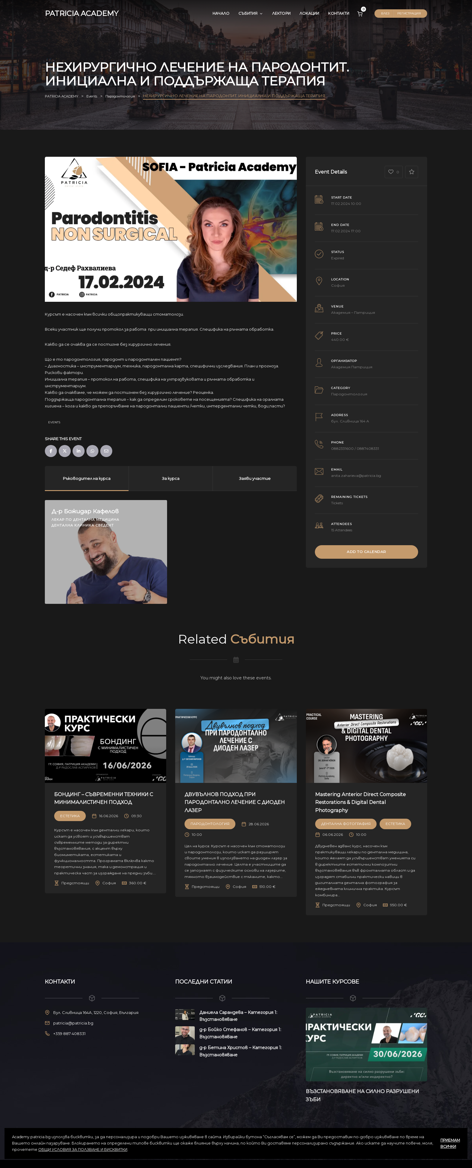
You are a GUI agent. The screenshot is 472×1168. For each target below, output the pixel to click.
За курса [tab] (170, 478)
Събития (250, 13)
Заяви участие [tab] (255, 478)
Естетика (70, 823)
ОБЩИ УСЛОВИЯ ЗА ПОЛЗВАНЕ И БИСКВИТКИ (82, 1149)
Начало (221, 13)
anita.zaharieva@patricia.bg (356, 475)
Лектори (281, 13)
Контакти (338, 13)
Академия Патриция (351, 367)
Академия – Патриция (353, 312)
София (338, 285)
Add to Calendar (366, 551)
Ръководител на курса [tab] (86, 478)
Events (54, 422)
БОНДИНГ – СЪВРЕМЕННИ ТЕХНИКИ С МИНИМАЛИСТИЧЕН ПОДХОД (104, 802)
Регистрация (409, 13)
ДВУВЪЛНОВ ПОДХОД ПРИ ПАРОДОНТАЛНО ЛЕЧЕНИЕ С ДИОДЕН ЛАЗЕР (230, 802)
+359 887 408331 (69, 1033)
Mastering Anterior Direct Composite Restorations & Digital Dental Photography (361, 802)
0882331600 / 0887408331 (355, 448)
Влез (385, 13)
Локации (309, 13)
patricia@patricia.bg (73, 1023)
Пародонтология (349, 394)
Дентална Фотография (346, 823)
